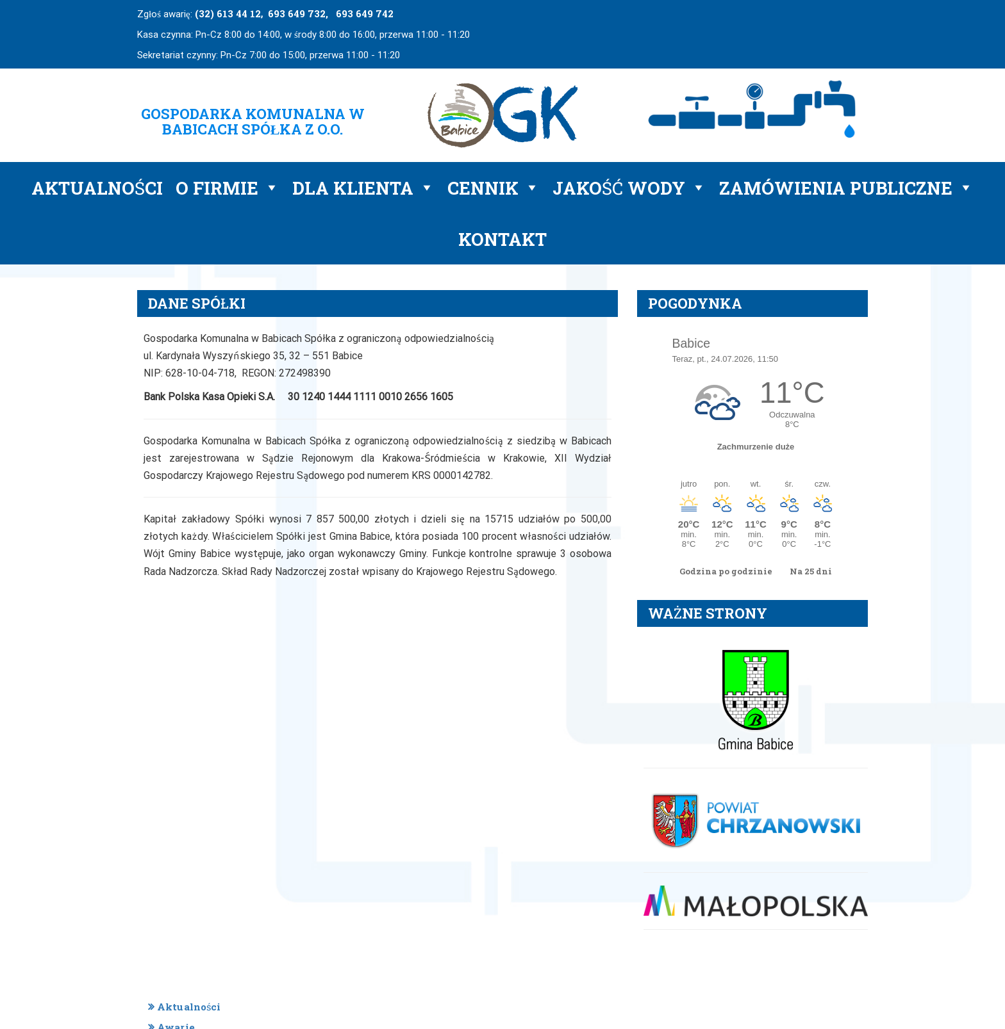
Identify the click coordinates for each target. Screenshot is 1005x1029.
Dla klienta (363, 187)
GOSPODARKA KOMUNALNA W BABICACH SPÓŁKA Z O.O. (253, 121)
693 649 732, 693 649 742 (331, 13)
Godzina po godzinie (726, 571)
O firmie (227, 187)
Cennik (493, 187)
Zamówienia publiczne (846, 187)
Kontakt (502, 238)
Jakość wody (629, 187)
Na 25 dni (811, 571)
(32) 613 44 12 (228, 13)
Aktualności (97, 187)
